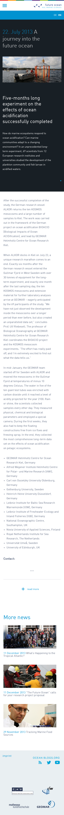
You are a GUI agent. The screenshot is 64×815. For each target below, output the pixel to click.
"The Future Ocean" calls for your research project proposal (29, 694)
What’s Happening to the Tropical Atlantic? (29, 654)
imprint (7, 756)
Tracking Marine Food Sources (27, 733)
